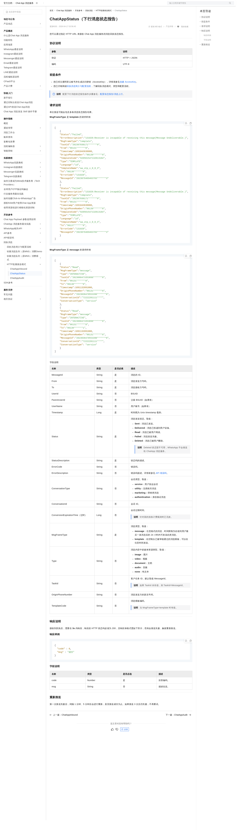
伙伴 (83, 5)
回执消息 (89, 20)
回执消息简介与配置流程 (79, 96)
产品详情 (169, 36)
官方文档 (8, 13)
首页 (51, 20)
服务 (90, 5)
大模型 (31, 5)
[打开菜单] (5, 5)
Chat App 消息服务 (25, 13)
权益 (59, 5)
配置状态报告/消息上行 (111, 104)
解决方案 (49, 5)
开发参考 (78, 20)
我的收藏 (184, 36)
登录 (229, 5)
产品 (40, 5)
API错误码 (161, 492)
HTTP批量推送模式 (104, 20)
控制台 (210, 5)
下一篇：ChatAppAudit (178, 734)
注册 (218, 5)
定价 (66, 5)
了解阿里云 (101, 5)
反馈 (124, 749)
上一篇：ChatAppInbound (64, 734)
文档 (197, 5)
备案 (203, 5)
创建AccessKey (128, 91)
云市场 (74, 5)
